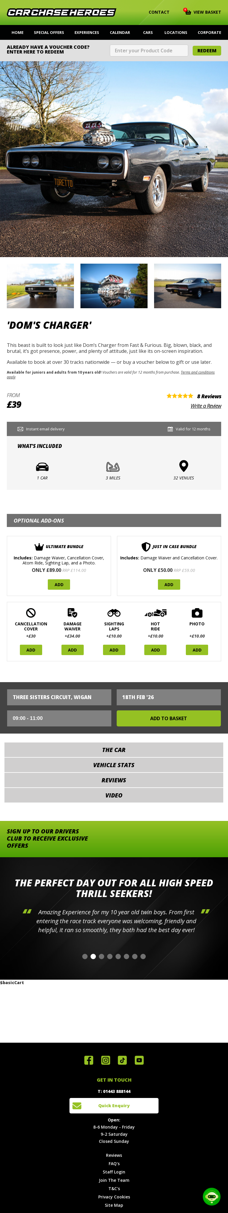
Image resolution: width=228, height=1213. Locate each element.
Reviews (114, 1155)
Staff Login (114, 1172)
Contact (155, 12)
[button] (85, 956)
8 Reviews (209, 396)
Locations (175, 32)
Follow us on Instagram (105, 1060)
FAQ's (114, 1163)
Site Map (114, 1205)
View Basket (203, 11)
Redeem (206, 50)
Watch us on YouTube (139, 1060)
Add (59, 584)
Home (17, 32)
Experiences (87, 32)
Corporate (209, 32)
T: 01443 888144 (114, 1091)
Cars (148, 32)
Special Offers (49, 32)
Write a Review (206, 405)
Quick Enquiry (114, 1105)
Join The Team (114, 1180)
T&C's (114, 1188)
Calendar (120, 32)
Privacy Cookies (114, 1197)
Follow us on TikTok (122, 1060)
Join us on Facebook (88, 1060)
